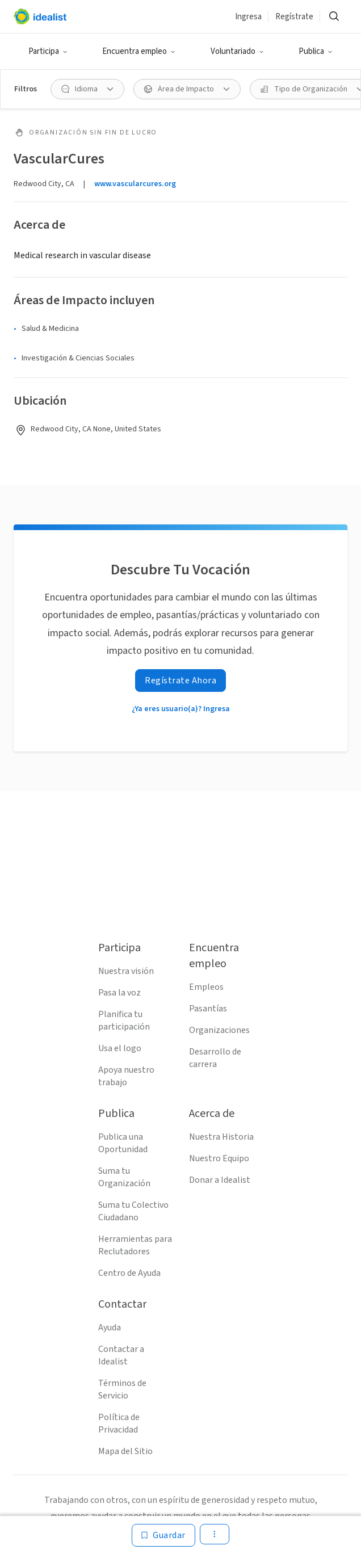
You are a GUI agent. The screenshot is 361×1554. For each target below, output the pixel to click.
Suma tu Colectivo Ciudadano (133, 1211)
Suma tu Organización (124, 1177)
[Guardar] (163, 1535)
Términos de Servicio (122, 1389)
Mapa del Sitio (125, 1451)
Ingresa (248, 17)
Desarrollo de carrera (215, 1057)
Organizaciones (219, 1030)
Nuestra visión (126, 971)
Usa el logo (119, 1048)
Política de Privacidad (119, 1423)
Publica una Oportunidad (123, 1143)
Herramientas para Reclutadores (135, 1245)
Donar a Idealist (219, 1180)
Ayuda (109, 1327)
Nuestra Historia (221, 1137)
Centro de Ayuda (129, 1273)
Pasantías (208, 1008)
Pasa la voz (119, 992)
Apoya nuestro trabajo (126, 1076)
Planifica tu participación (124, 1020)
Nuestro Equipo (219, 1158)
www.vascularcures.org (135, 184)
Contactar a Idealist (121, 1355)
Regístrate (294, 17)
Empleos (206, 987)
